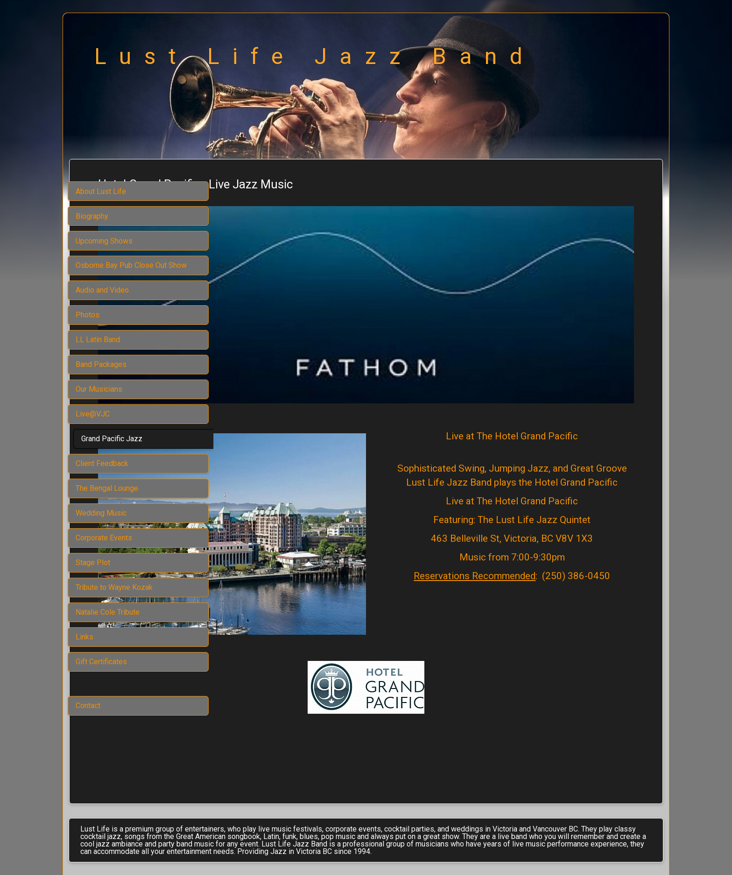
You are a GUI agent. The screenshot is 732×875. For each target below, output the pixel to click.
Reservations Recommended (519, 536)
